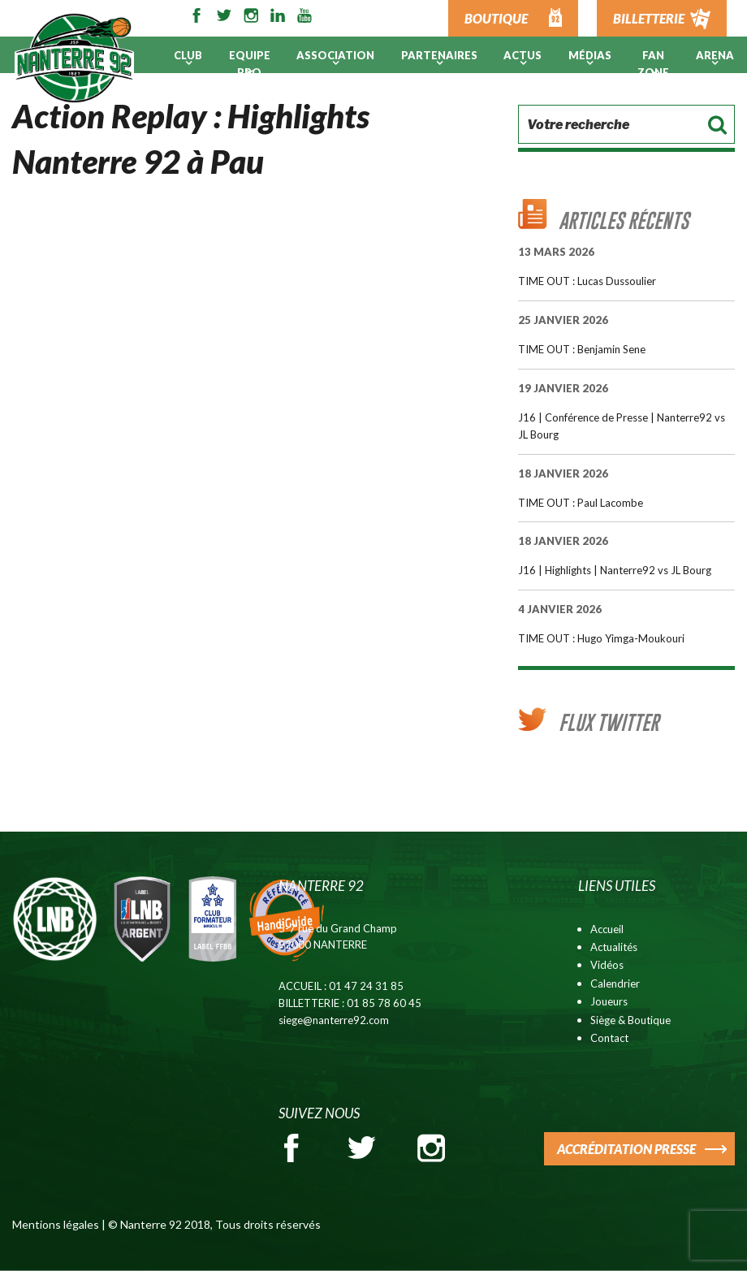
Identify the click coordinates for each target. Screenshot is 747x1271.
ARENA (715, 55)
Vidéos (607, 964)
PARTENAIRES (439, 55)
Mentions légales (55, 1224)
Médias (589, 55)
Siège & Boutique (630, 1020)
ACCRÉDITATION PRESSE (626, 1148)
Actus (522, 55)
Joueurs (609, 1001)
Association (335, 55)
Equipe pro (249, 64)
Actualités (613, 946)
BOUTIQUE (496, 18)
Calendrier (615, 983)
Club (188, 55)
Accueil (607, 929)
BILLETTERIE (648, 18)
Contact (609, 1037)
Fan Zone (653, 64)
